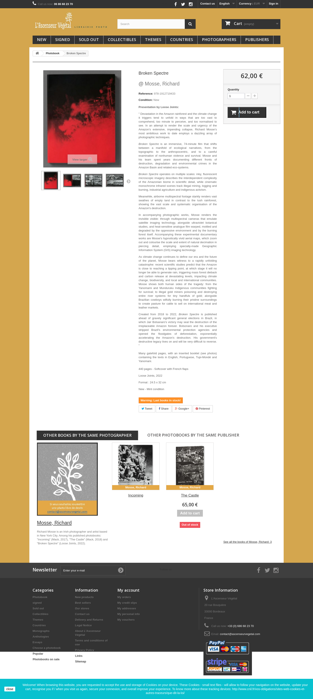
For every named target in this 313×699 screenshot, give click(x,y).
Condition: (146, 100)
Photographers (219, 39)
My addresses (126, 608)
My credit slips (127, 602)
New (41, 39)
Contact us (207, 3)
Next (128, 181)
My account (128, 590)
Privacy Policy (84, 650)
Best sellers (83, 602)
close (9, 689)
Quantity (233, 89)
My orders (124, 597)
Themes (153, 39)
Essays (37, 642)
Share (163, 408)
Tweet (147, 408)
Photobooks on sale (46, 659)
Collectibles (122, 39)
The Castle (190, 495)
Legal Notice (83, 625)
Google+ (182, 408)
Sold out (89, 39)
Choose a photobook (47, 648)
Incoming (135, 495)
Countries (181, 39)
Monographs (41, 631)
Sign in (273, 3)
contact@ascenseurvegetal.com (240, 634)
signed (62, 39)
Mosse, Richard (159, 84)
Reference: (146, 93)
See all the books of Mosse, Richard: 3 (247, 541)
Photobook (40, 597)
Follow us (166, 3)
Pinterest (203, 408)
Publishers (257, 39)
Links (78, 655)
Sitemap (80, 661)
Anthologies (41, 636)
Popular (38, 653)
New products (84, 597)
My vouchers (126, 619)
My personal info (128, 614)
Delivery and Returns (89, 619)
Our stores (82, 608)
